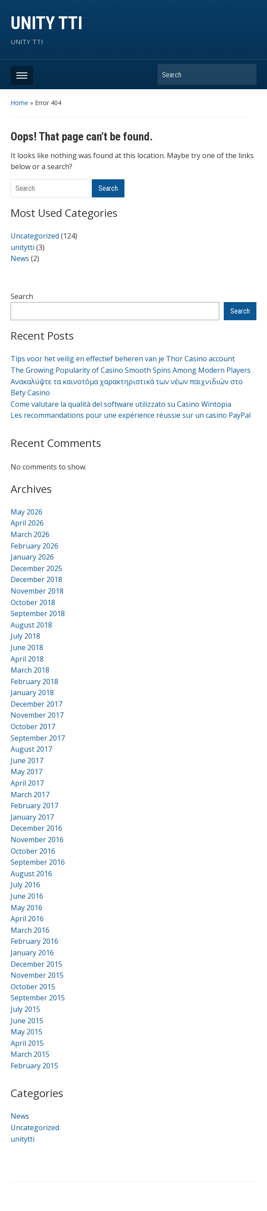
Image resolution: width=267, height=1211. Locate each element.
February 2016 (34, 941)
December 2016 (36, 828)
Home (19, 102)
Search (245, 74)
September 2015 (38, 998)
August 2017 (31, 749)
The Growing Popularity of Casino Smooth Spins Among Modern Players (131, 370)
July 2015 (25, 1009)
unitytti (22, 247)
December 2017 (36, 704)
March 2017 (30, 794)
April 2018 (27, 659)
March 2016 (30, 930)
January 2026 (32, 557)
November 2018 (37, 591)
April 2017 (27, 783)
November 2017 (37, 715)
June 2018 (27, 647)
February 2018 (34, 681)
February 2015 (34, 1066)
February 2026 (34, 546)
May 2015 (26, 1032)
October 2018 (33, 602)
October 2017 (33, 726)
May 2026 (26, 512)
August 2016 (31, 873)
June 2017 (27, 760)
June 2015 (27, 1021)
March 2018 (30, 670)
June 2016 (27, 896)
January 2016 (32, 952)
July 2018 (25, 636)
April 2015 (27, 1043)
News (20, 258)
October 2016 (33, 851)
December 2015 (36, 964)
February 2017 (34, 805)
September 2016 (38, 862)
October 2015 (33, 987)
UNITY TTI (47, 23)
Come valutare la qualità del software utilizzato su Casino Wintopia (121, 404)
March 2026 (30, 534)
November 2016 (37, 839)
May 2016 (26, 907)
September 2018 (38, 613)
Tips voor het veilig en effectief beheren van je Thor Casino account (123, 358)
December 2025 (36, 568)
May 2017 (26, 771)
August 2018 (31, 625)
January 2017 (32, 817)
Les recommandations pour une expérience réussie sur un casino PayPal (131, 415)
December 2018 (36, 579)
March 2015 (30, 1054)
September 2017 (38, 738)
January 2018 (32, 692)
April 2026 (27, 523)
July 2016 (25, 884)
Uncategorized (35, 236)
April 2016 (27, 918)
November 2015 (37, 975)
